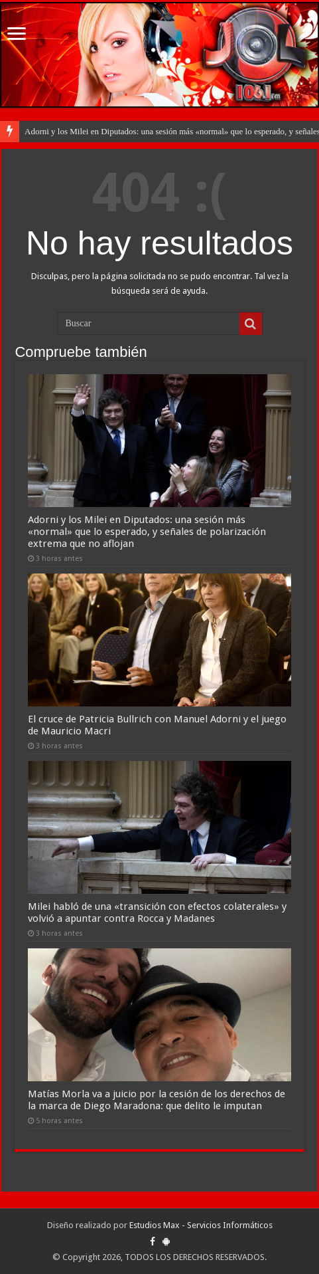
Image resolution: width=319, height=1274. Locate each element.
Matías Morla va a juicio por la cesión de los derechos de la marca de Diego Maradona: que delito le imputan (156, 1100)
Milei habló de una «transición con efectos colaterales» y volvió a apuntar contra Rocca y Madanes (157, 912)
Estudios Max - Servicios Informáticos (201, 1225)
